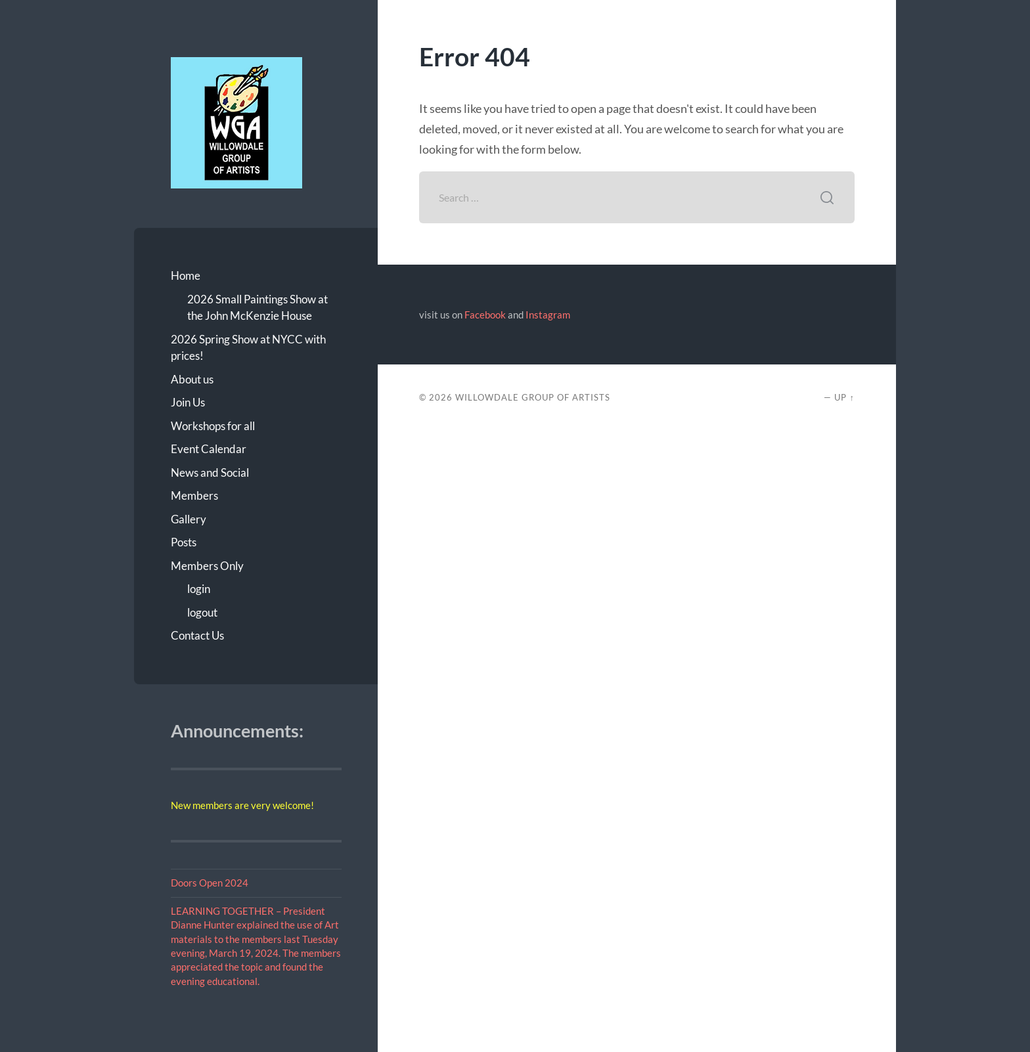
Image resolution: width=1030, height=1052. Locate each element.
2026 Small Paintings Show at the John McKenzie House (257, 307)
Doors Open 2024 (209, 882)
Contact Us (197, 635)
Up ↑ (844, 397)
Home (185, 275)
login (198, 589)
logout (202, 612)
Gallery (188, 519)
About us (192, 379)
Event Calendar (208, 449)
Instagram (548, 314)
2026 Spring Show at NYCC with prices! (248, 347)
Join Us (188, 402)
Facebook (485, 314)
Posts (183, 542)
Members (194, 495)
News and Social (210, 472)
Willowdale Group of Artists (532, 397)
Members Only (207, 566)
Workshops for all (213, 426)
